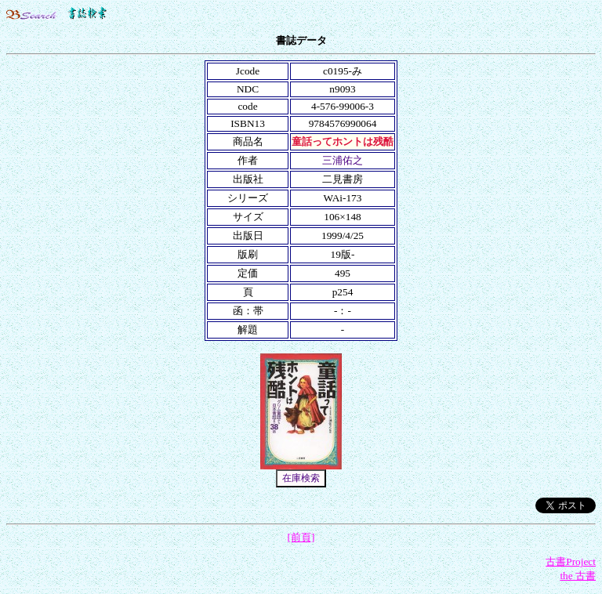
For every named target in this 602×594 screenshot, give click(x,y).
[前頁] (301, 537)
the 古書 (578, 575)
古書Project (571, 561)
